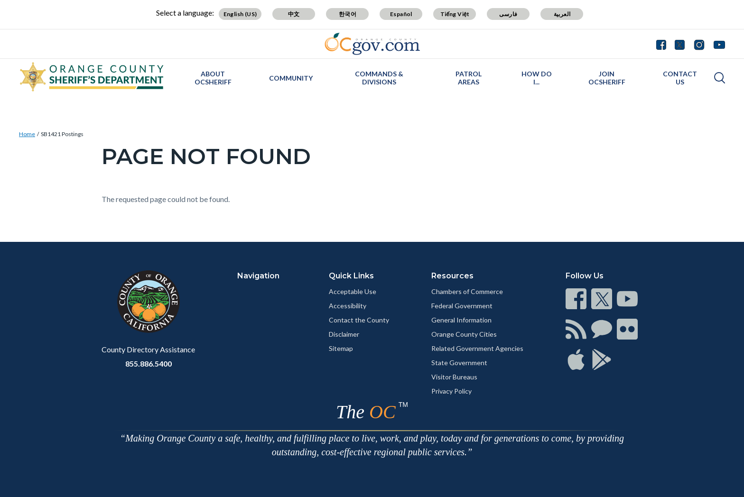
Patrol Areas (469, 78)
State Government (459, 363)
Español (401, 14)
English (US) (240, 14)
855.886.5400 (148, 363)
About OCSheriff (213, 78)
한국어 (347, 14)
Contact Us (680, 78)
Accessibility (347, 306)
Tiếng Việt (455, 14)
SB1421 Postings (62, 134)
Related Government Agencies (477, 348)
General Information (461, 320)
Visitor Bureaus (454, 377)
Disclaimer (344, 334)
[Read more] (372, 44)
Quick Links (351, 275)
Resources (452, 275)
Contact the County (359, 320)
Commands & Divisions (379, 78)
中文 (294, 14)
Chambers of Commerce (467, 291)
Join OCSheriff (606, 78)
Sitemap (341, 348)
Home (27, 134)
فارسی (508, 14)
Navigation (258, 275)
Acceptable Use (352, 291)
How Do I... (536, 78)
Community (291, 78)
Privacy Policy (451, 391)
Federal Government (462, 306)
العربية (562, 14)
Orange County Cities (464, 334)
